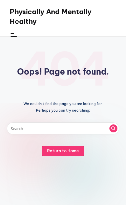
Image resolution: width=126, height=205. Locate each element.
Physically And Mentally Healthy (50, 16)
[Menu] (13, 34)
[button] (113, 128)
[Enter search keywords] (63, 128)
